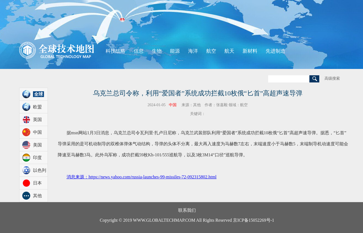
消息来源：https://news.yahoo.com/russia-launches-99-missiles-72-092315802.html (141, 177)
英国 (37, 119)
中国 (37, 132)
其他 (37, 195)
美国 (37, 145)
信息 (139, 51)
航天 (229, 51)
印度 (37, 157)
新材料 (250, 51)
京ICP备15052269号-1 (253, 220)
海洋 (193, 51)
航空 (211, 51)
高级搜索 (332, 78)
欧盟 (37, 107)
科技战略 (115, 51)
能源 (175, 51)
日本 (37, 183)
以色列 (39, 170)
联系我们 (187, 210)
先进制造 (275, 51)
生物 (157, 51)
